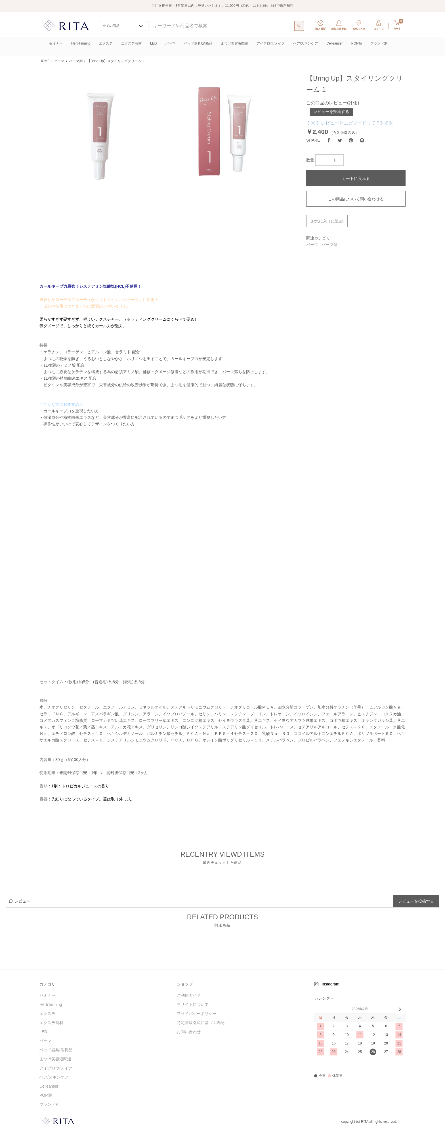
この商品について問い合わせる (356, 199)
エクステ (106, 43)
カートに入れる (356, 178)
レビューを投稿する (331, 111)
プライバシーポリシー (197, 1013)
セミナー (56, 43)
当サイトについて (193, 1004)
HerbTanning (81, 43)
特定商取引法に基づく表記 (200, 1022)
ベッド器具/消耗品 (198, 43)
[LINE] (362, 140)
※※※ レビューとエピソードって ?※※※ (349, 123)
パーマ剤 (329, 244)
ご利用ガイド (189, 995)
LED (153, 43)
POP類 (356, 43)
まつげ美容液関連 (234, 43)
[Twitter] (340, 140)
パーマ (170, 43)
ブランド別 (378, 43)
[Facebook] (329, 140)
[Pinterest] (351, 140)
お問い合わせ (189, 1031)
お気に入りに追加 (327, 221)
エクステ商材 (131, 43)
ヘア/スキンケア (305, 43)
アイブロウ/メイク (271, 43)
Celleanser (334, 43)
